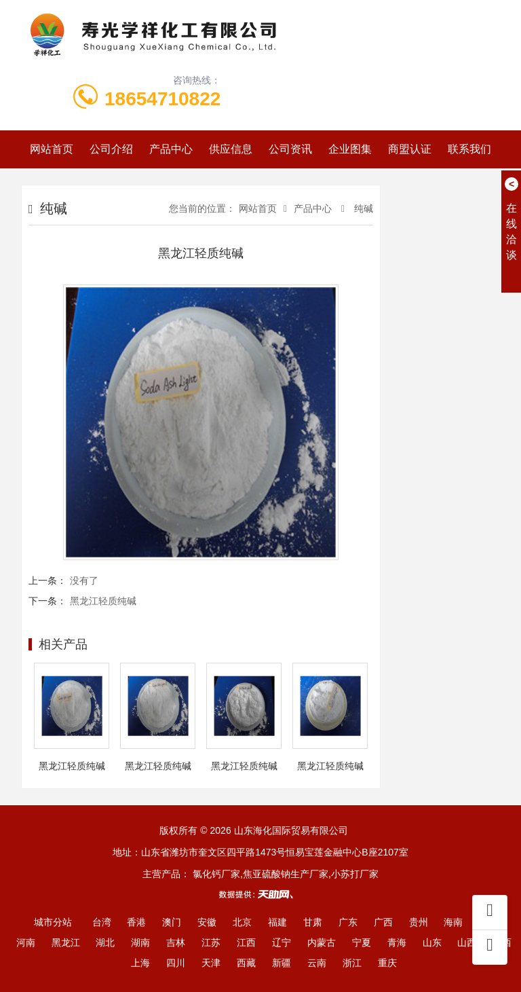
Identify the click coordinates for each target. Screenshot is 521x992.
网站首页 (51, 149)
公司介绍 (111, 149)
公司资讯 (290, 149)
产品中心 (171, 149)
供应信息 (230, 149)
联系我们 (469, 149)
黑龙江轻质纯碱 (103, 600)
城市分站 (53, 922)
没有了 (84, 580)
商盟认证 (409, 149)
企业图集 (350, 149)
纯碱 (362, 208)
